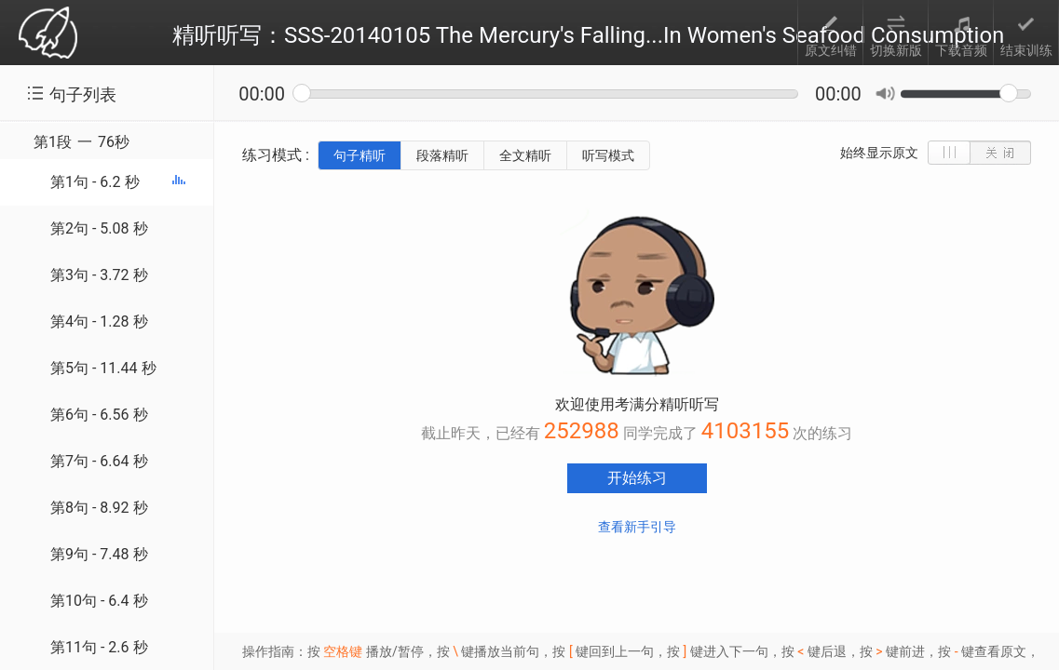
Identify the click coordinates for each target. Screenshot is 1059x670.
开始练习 (637, 478)
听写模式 (608, 155)
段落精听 (442, 155)
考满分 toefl (48, 34)
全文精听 (525, 155)
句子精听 (359, 155)
